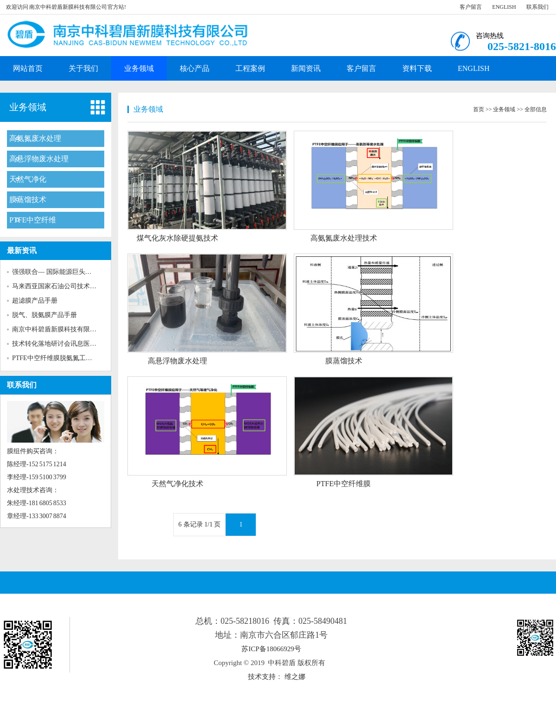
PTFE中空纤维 (32, 220)
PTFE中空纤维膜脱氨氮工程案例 (58, 358)
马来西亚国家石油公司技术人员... (60, 286)
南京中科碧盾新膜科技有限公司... (60, 329)
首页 (478, 109)
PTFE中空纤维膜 (343, 484)
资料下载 (417, 68)
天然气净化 (27, 179)
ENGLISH (504, 7)
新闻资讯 (306, 68)
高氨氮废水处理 (35, 138)
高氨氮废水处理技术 (343, 238)
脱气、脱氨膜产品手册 (44, 314)
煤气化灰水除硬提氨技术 (177, 238)
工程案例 (250, 68)
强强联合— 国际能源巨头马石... (57, 271)
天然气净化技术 (177, 484)
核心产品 (194, 68)
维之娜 (294, 676)
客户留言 (471, 7)
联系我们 (537, 7)
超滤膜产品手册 (34, 300)
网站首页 (28, 68)
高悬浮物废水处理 (39, 159)
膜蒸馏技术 (27, 199)
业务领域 (139, 68)
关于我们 (83, 68)
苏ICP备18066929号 (271, 649)
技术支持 (262, 676)
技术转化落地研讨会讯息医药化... (60, 343)
